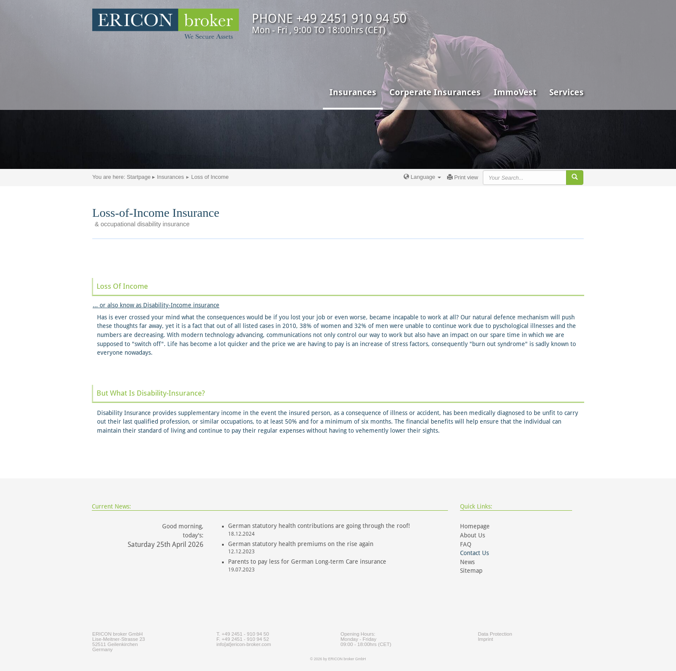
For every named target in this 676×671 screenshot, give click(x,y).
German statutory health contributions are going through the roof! (319, 525)
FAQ (465, 544)
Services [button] (566, 92)
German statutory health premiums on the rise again (300, 543)
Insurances (170, 177)
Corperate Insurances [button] (435, 92)
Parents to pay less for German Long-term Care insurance (307, 561)
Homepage (475, 526)
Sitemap (471, 570)
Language (422, 177)
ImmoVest (515, 92)
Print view (462, 177)
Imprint (485, 639)
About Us (472, 535)
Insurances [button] (352, 92)
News (467, 562)
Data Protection (495, 634)
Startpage (139, 177)
